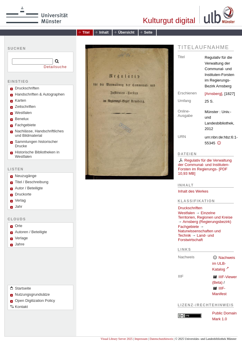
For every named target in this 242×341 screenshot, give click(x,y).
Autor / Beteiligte (29, 188)
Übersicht (126, 32)
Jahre (20, 244)
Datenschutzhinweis (161, 338)
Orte (18, 226)
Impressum (140, 338)
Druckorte (23, 194)
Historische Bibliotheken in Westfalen (37, 154)
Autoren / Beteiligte (31, 232)
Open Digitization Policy (35, 300)
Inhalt (103, 32)
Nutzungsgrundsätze (32, 294)
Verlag (20, 200)
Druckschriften (190, 208)
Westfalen (23, 112)
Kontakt (21, 306)
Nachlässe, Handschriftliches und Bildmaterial (39, 133)
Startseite (23, 288)
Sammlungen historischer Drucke (36, 143)
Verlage (21, 238)
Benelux (22, 119)
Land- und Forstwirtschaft (196, 237)
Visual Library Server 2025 (116, 338)
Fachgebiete (25, 125)
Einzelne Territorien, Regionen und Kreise (205, 215)
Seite (148, 32)
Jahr (18, 206)
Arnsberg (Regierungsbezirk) (207, 221)
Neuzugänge (26, 176)
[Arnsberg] (213, 93)
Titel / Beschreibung (31, 182)
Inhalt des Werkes (193, 191)
